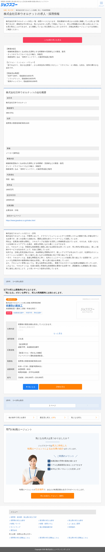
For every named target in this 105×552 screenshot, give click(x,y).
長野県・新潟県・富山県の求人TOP (24, 517)
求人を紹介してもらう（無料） (52, 496)
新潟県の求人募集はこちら (49, 538)
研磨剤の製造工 (14, 305)
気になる (30, 387)
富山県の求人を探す (76, 520)
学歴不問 (29, 313)
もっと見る (57, 333)
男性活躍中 (37, 313)
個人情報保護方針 (46, 527)
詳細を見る (60, 387)
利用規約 (72, 527)
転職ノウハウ (15, 524)
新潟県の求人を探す (47, 520)
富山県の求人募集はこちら (78, 538)
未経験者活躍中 (18, 313)
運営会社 (14, 530)
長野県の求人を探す (18, 520)
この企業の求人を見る (52, 40)
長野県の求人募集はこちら (20, 538)
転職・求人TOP (8, 10)
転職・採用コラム (46, 524)
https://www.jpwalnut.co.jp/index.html (20, 220)
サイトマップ (15, 527)
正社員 (9, 313)
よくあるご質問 (74, 524)
